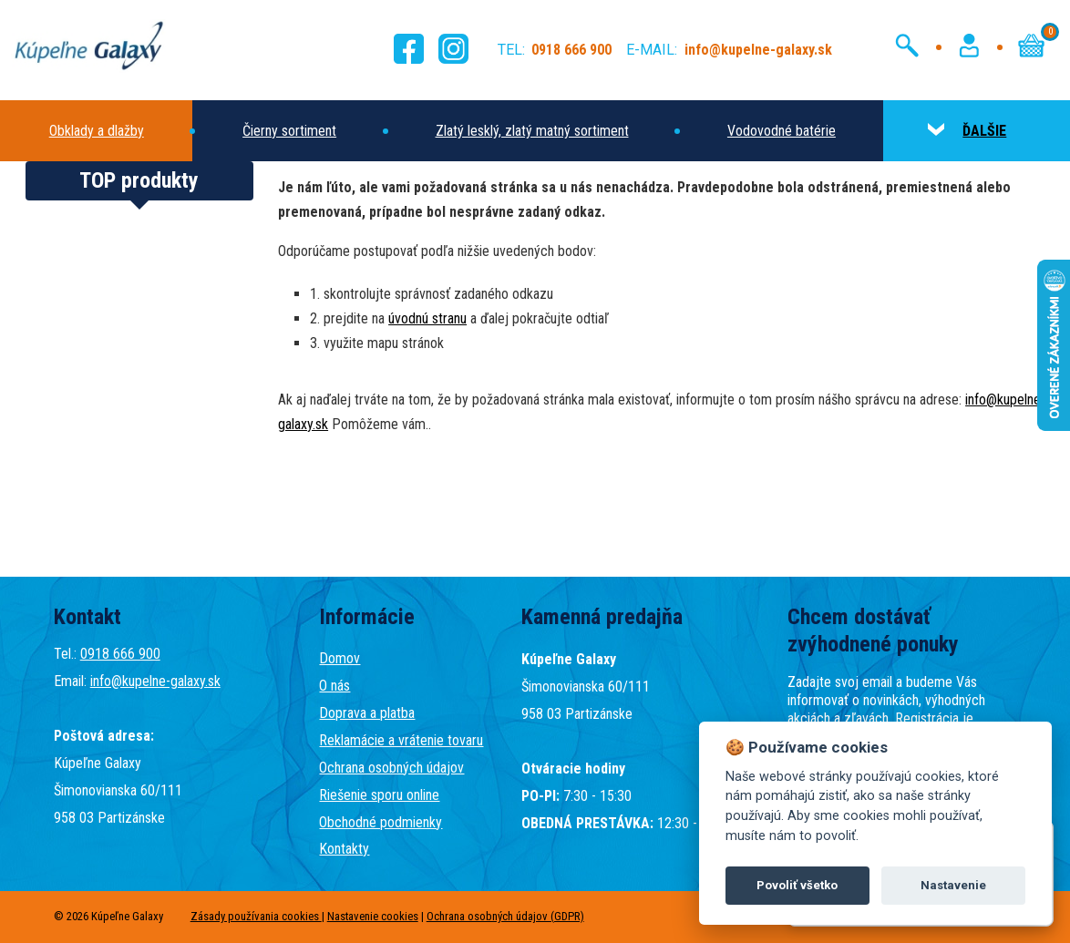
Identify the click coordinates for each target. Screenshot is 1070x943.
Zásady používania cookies (256, 916)
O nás (334, 685)
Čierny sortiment (289, 130)
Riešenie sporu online (379, 795)
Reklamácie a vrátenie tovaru (401, 740)
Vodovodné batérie (781, 130)
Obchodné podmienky (380, 822)
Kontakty (344, 848)
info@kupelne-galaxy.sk (155, 681)
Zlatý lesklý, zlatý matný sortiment (532, 130)
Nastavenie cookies (372, 916)
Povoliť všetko (797, 885)
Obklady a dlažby (96, 130)
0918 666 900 (120, 653)
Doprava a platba (367, 713)
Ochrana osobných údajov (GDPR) (505, 916)
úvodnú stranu (427, 318)
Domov (339, 658)
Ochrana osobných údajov (391, 767)
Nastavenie (953, 885)
